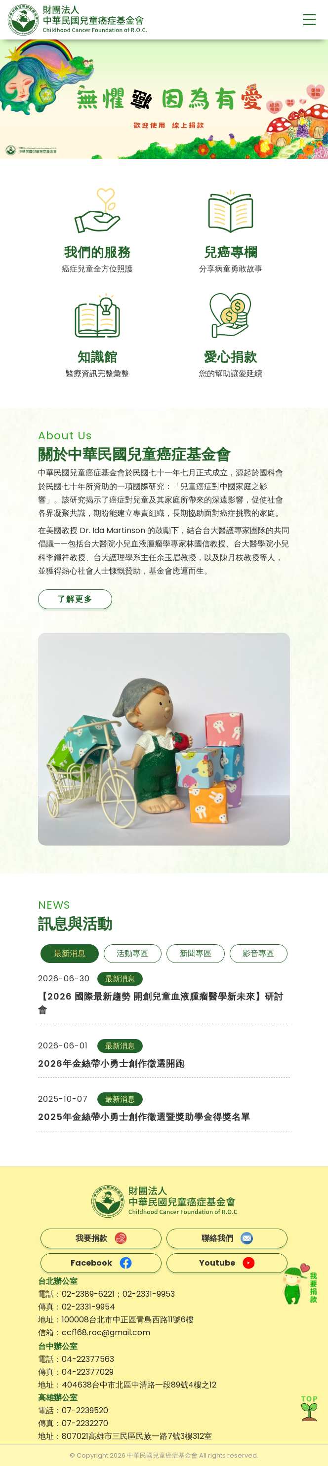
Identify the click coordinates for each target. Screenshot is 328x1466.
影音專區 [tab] (258, 953)
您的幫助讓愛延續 (230, 373)
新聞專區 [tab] (195, 953)
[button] (24, 99)
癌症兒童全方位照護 (97, 268)
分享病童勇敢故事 (230, 268)
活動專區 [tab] (132, 953)
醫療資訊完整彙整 (97, 373)
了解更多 (75, 599)
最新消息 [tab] (69, 953)
